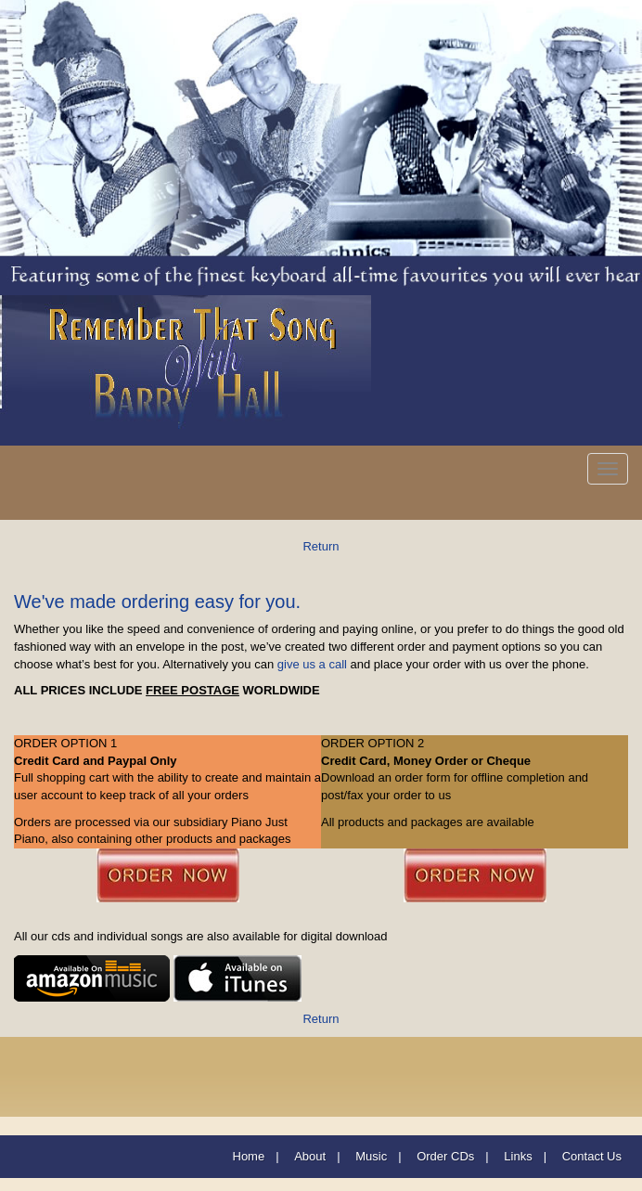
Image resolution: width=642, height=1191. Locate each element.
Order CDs (445, 1156)
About (310, 1156)
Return (320, 546)
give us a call (312, 664)
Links (518, 1156)
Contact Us (592, 1156)
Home (249, 1156)
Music (371, 1156)
